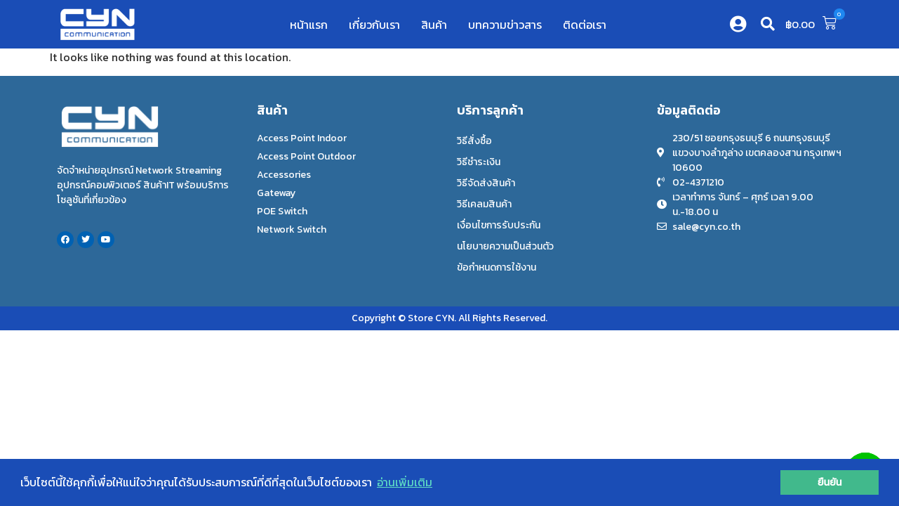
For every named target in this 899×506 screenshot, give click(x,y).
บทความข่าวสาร (505, 24)
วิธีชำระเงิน (478, 162)
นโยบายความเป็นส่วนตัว (505, 246)
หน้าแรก (309, 24)
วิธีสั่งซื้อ (474, 141)
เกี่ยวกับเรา (374, 24)
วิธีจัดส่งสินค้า (486, 183)
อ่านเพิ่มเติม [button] (404, 482)
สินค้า (434, 24)
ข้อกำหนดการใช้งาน (496, 267)
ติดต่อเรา (584, 24)
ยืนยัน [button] (830, 482)
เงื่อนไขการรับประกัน (498, 225)
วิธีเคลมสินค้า (484, 204)
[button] (768, 24)
